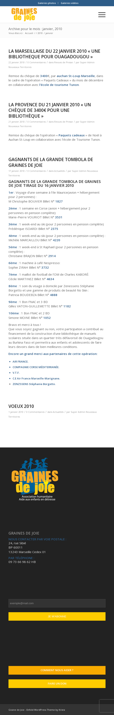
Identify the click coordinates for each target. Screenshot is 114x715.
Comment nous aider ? (57, 670)
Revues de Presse (63, 62)
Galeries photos (47, 3)
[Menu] (100, 14)
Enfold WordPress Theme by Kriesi (45, 709)
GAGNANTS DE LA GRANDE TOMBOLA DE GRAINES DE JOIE (50, 162)
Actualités (59, 171)
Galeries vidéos (69, 3)
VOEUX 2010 (21, 406)
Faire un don (57, 683)
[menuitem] (47, 3)
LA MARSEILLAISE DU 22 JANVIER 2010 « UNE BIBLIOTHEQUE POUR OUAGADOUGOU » (54, 54)
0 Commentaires (37, 62)
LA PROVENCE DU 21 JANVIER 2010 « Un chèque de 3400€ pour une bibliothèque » (49, 110)
